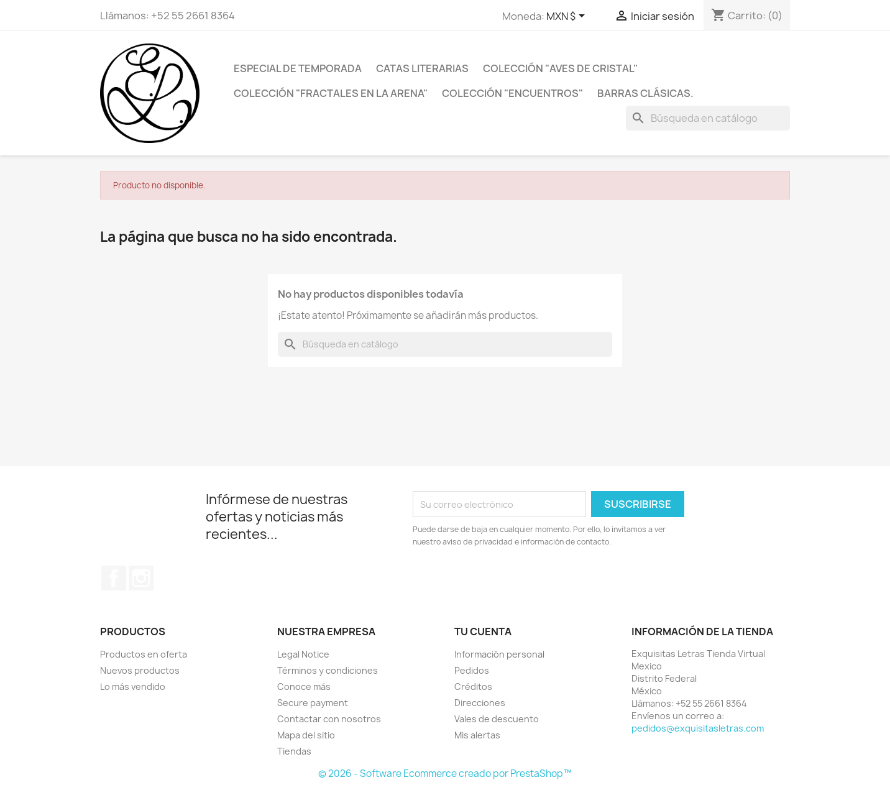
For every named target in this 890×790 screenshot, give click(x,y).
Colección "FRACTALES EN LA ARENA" (331, 93)
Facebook (113, 578)
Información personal (499, 654)
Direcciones (479, 703)
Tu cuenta (483, 631)
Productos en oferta (143, 654)
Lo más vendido (132, 686)
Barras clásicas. (645, 93)
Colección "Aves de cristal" (560, 68)
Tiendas (294, 751)
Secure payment (312, 703)
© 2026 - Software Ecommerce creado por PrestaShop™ (445, 773)
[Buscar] (708, 118)
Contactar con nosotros (329, 719)
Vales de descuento (496, 719)
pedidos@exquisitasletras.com (697, 728)
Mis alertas (477, 735)
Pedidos (471, 670)
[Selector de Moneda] (567, 16)
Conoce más (304, 686)
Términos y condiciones (327, 670)
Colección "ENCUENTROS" (512, 93)
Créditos (473, 686)
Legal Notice (303, 654)
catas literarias (422, 68)
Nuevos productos (140, 670)
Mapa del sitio (306, 735)
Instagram (141, 578)
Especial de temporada (298, 68)
